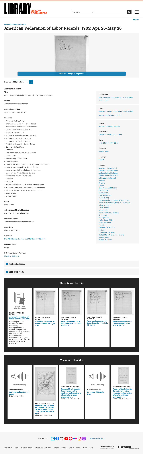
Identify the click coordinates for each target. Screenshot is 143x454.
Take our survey (97, 438)
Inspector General (26, 448)
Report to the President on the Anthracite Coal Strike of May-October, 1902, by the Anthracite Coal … (44, 409)
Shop (91, 448)
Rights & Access (17, 263)
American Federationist (108, 168)
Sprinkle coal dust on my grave (19, 393)
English (101, 160)
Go (31, 82)
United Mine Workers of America (111, 235)
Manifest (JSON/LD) (11, 256)
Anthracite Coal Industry (108, 173)
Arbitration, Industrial (107, 178)
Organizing (103, 215)
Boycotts (102, 180)
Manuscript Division (110, 115)
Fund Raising (104, 198)
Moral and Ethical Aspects (109, 212)
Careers (63, 448)
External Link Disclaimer (43, 448)
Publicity (102, 225)
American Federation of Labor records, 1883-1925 (19, 318)
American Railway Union (108, 170)
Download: (7, 82)
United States (104, 151)
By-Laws (102, 183)
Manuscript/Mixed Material (15, 24)
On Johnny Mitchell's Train (95, 393)
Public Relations (105, 222)
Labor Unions (104, 207)
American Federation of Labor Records (116, 111)
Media (78, 448)
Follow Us (43, 438)
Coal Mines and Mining (108, 188)
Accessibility (8, 448)
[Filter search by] (83, 12)
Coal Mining (103, 190)
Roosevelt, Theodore (107, 227)
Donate (85, 448)
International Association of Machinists (114, 200)
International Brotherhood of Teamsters (114, 203)
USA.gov (56, 448)
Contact (71, 448)
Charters (102, 185)
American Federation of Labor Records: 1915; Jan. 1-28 (45, 323)
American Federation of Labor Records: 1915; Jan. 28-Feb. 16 (71, 323)
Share (136, 20)
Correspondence (105, 195)
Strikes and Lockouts (107, 232)
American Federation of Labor (110, 134)
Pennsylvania (104, 217)
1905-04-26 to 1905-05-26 (108, 143)
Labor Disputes (104, 205)
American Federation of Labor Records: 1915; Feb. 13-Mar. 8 (97, 323)
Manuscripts (103, 210)
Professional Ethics (106, 220)
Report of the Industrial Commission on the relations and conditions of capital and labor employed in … (71, 393)
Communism (104, 193)
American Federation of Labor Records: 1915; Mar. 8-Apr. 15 (122, 323)
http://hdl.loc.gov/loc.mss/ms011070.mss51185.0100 (24, 239)
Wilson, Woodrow (105, 240)
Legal (16, 448)
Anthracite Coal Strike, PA (109, 175)
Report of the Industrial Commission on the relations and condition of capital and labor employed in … (122, 393)
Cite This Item (16, 271)
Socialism (102, 230)
